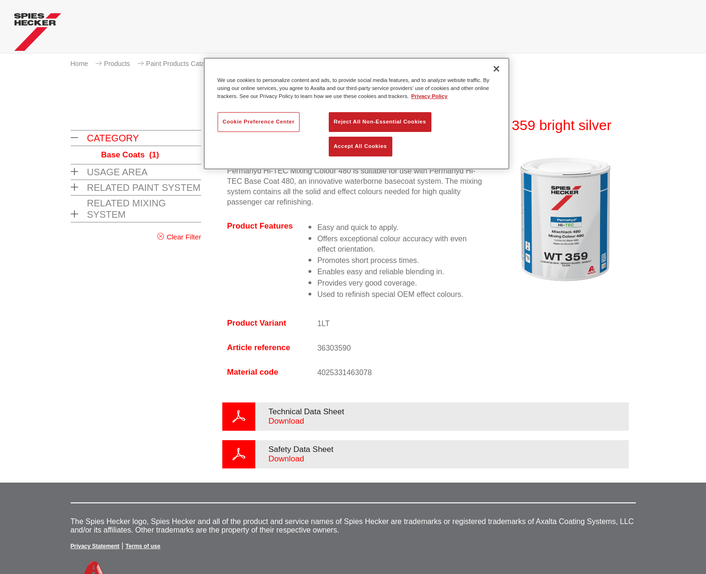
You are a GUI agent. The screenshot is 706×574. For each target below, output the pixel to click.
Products (117, 63)
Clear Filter (184, 237)
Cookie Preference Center (259, 121)
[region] (356, 113)
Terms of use (143, 546)
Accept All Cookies (360, 146)
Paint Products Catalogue (183, 63)
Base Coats (130, 154)
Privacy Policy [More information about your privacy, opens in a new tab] (429, 96)
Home (79, 63)
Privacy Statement (95, 546)
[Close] (496, 68)
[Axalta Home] (37, 34)
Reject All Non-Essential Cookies (380, 121)
